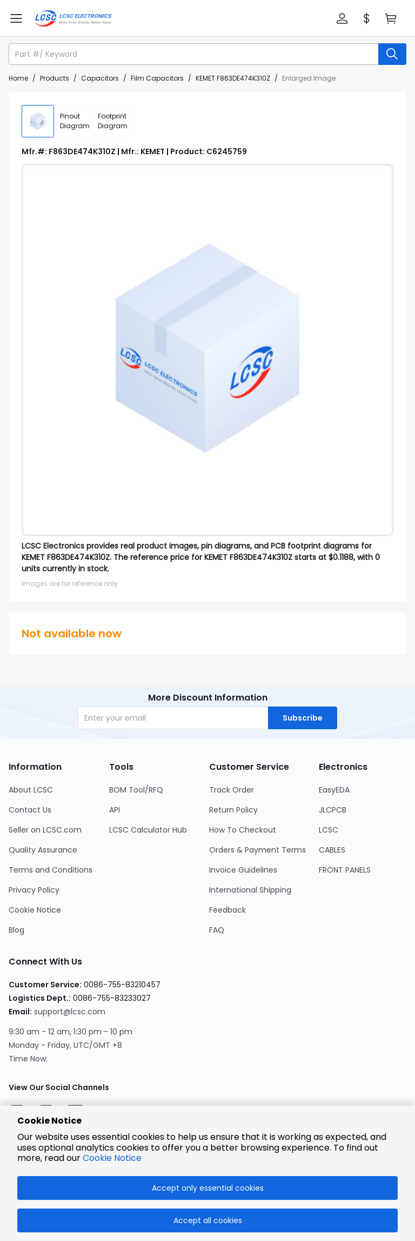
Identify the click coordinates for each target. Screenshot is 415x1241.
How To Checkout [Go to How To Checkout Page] (242, 829)
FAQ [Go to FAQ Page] (216, 930)
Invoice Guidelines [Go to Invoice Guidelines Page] (243, 869)
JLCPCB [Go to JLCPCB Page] (332, 809)
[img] (38, 121)
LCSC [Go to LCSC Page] (328, 829)
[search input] (194, 54)
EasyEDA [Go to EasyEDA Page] (334, 789)
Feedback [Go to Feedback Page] (227, 910)
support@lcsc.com (69, 1011)
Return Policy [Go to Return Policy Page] (233, 809)
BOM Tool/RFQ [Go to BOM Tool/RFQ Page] (136, 789)
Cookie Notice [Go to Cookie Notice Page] (35, 910)
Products (54, 78)
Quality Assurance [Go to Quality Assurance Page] (43, 849)
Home (18, 78)
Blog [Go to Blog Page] (16, 930)
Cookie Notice (112, 1158)
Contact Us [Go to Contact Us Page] (30, 809)
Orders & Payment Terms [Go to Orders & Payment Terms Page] (257, 849)
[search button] (392, 54)
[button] (342, 18)
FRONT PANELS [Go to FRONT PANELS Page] (345, 869)
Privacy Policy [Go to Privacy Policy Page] (34, 889)
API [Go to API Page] (114, 809)
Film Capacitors (157, 78)
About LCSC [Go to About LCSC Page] (31, 789)
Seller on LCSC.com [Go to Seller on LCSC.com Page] (45, 829)
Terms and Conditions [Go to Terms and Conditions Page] (50, 869)
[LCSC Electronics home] (73, 18)
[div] (75, 121)
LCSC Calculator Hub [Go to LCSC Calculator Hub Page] (148, 829)
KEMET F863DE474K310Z (233, 78)
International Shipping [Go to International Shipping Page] (250, 889)
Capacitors (100, 78)
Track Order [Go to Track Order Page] (231, 789)
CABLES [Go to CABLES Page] (332, 849)
